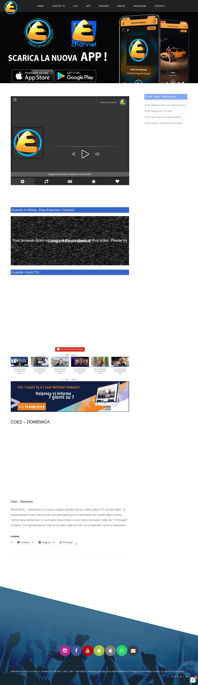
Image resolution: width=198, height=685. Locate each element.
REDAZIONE (140, 6)
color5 (183, 676)
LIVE (75, 6)
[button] (20, 367)
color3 (178, 676)
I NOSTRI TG (58, 6)
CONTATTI (160, 6)
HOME (40, 6)
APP (88, 6)
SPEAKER (104, 6)
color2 (175, 676)
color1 (172, 676)
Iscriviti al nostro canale (70, 349)
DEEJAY (121, 6)
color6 (186, 676)
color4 (181, 676)
